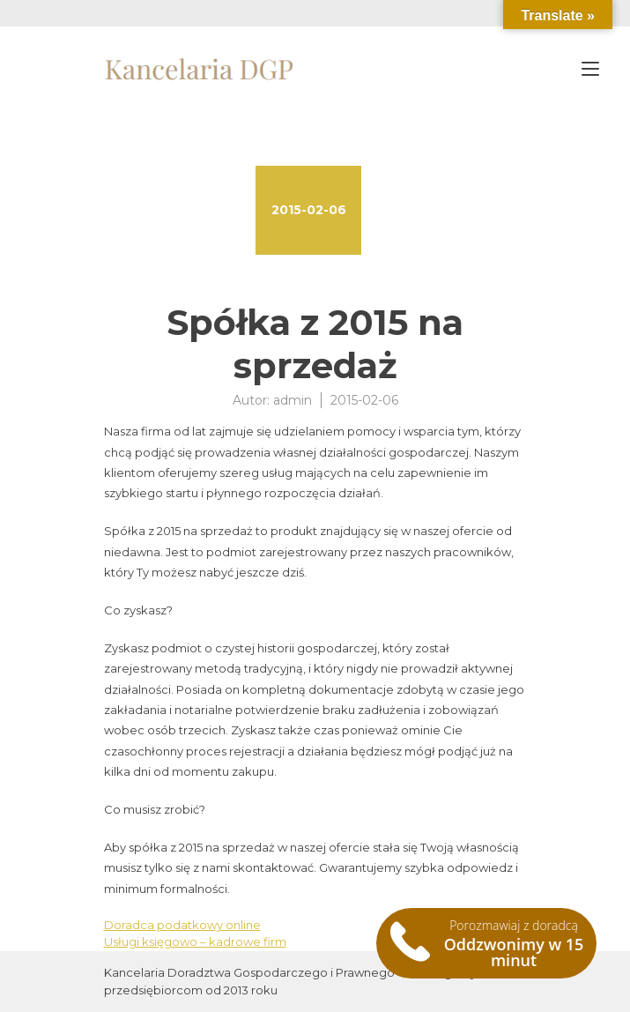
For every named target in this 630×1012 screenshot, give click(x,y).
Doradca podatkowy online (182, 925)
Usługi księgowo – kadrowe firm (195, 941)
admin (292, 400)
